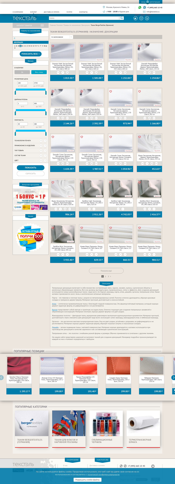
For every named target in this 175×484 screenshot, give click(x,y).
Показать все (31, 54)
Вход (143, 2)
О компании (18, 12)
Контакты (83, 12)
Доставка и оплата (51, 12)
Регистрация (155, 2)
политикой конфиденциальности (103, 474)
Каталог (33, 12)
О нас (65, 465)
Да (22, 72)
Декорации (18, 42)
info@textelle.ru (153, 12)
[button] (174, 377)
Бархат (55, 309)
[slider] (15, 93)
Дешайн (55, 327)
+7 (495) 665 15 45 (154, 7)
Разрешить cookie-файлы (87, 480)
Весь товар (39, 72)
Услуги (69, 12)
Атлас (54, 304)
